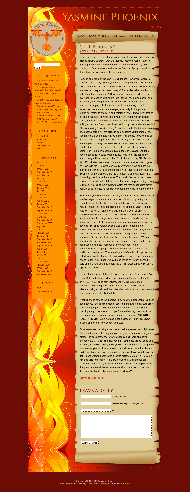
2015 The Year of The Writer (50, 116)
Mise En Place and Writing (49, 122)
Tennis (40, 142)
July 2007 (41, 226)
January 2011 (43, 204)
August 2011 (43, 201)
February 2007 (44, 233)
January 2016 (43, 178)
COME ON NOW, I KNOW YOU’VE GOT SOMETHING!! (100, 27)
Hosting (80, 488)
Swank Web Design (96, 488)
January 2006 (43, 268)
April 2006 (41, 258)
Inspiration (41, 139)
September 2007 (44, 223)
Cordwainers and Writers (48, 106)
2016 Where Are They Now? (50, 109)
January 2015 (43, 185)
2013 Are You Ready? (47, 119)
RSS (39, 288)
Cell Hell (155, 27)
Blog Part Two (43, 112)
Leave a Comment (91, 377)
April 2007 (41, 229)
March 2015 (42, 181)
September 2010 (44, 210)
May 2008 (41, 217)
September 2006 (44, 245)
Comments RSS (44, 291)
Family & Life (106, 51)
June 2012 (42, 191)
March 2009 (42, 213)
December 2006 (44, 239)
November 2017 (44, 175)
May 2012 (41, 194)
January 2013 (43, 188)
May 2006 (41, 255)
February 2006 (44, 265)
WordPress (124, 488)
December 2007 (44, 220)
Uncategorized (43, 145)
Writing (40, 149)
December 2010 (44, 207)
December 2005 (44, 271)
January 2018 (43, 169)
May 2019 (41, 165)
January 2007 (43, 236)
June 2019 (42, 162)
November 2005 (44, 274)
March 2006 (42, 261)
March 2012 (42, 197)
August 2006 (43, 249)
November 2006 (44, 242)
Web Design (66, 488)
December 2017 (44, 172)
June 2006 (42, 252)
